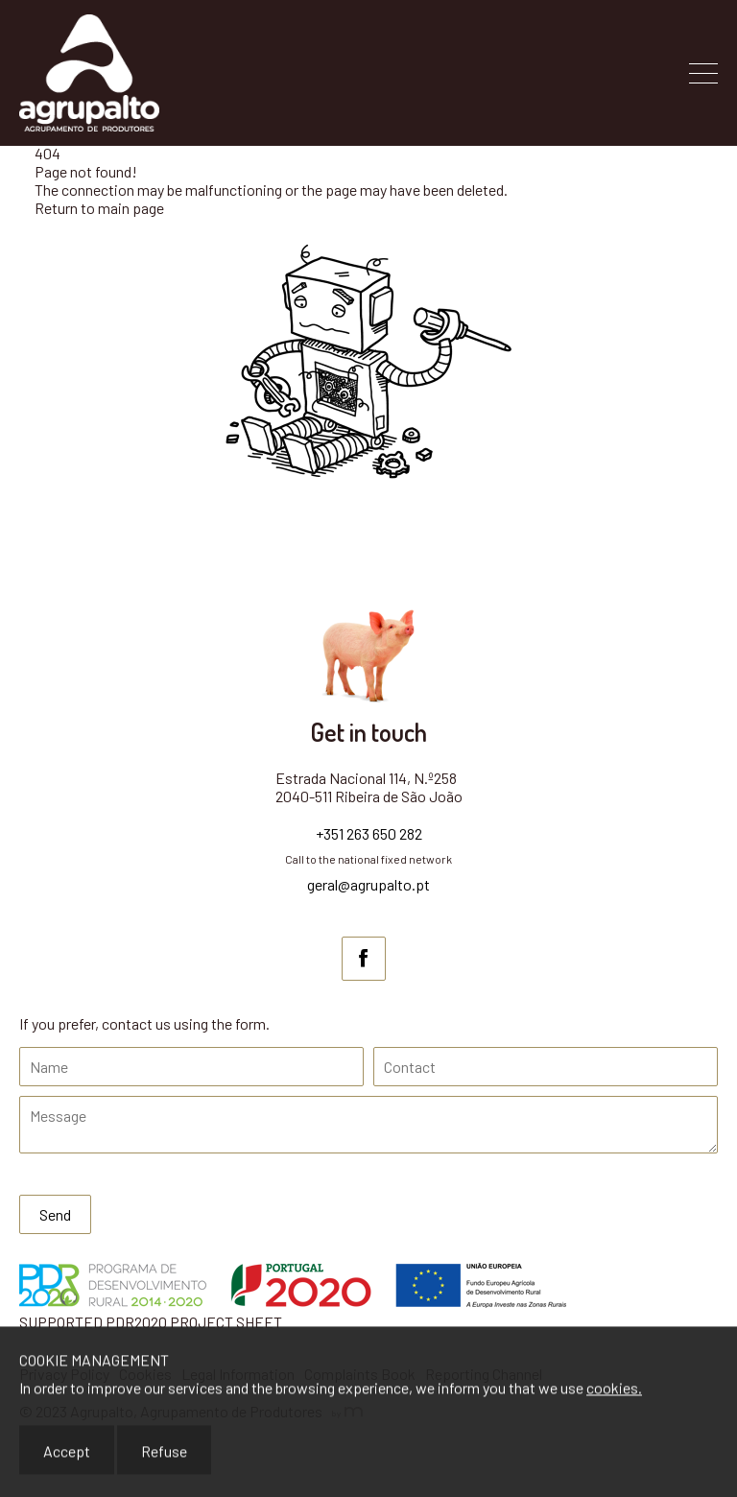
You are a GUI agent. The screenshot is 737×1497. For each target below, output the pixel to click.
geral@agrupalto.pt (368, 884)
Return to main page (99, 208)
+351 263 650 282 (369, 833)
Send (55, 1214)
